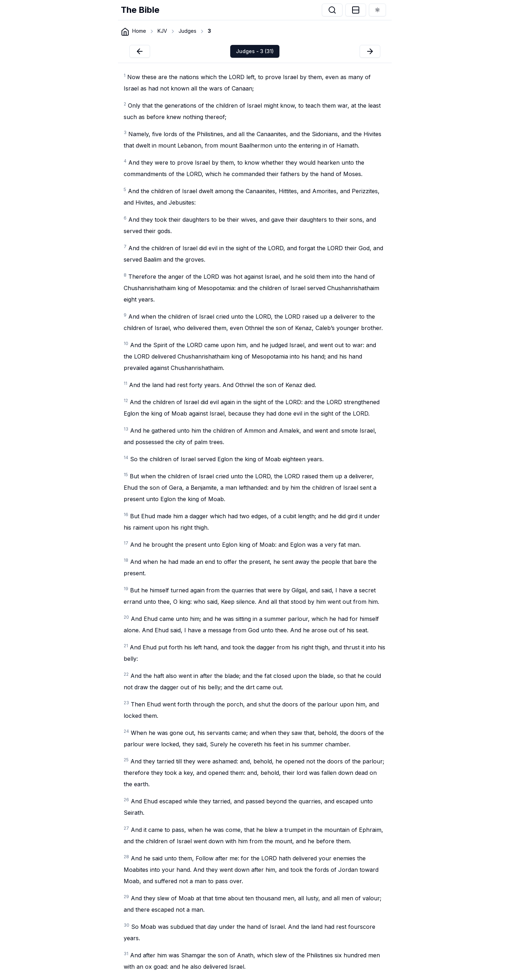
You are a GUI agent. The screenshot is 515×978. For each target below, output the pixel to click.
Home (139, 31)
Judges (187, 31)
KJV (162, 31)
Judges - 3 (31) (255, 51)
